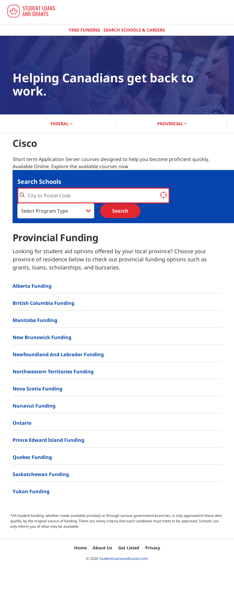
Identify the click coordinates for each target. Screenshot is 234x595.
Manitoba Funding (35, 320)
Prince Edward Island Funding (48, 440)
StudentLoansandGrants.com (123, 558)
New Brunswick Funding (42, 337)
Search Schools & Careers (134, 30)
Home (80, 548)
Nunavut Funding (34, 405)
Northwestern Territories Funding (53, 371)
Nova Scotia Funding (37, 388)
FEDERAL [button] (61, 123)
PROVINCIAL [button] (172, 123)
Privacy (152, 548)
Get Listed (128, 548)
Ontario (22, 423)
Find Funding (84, 30)
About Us (102, 548)
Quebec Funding (32, 457)
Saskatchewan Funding (41, 474)
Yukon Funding (31, 491)
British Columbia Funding (43, 303)
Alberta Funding (32, 286)
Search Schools (39, 182)
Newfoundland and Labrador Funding (58, 354)
